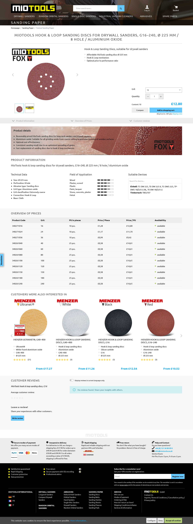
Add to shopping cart (165, 110)
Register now (177, 476)
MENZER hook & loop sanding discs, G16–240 (158, 341)
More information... (78, 520)
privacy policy (124, 485)
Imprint (147, 497)
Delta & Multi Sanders (72, 494)
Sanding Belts (94, 497)
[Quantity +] (161, 96)
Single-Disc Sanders (71, 502)
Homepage (15, 28)
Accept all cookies (173, 520)
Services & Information (123, 508)
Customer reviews (140, 120)
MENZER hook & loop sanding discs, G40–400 (73, 341)
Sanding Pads (94, 508)
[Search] (120, 8)
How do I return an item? (124, 502)
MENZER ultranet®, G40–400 (29, 339)
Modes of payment (121, 497)
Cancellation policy (176, 497)
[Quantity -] (148, 96)
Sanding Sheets (95, 502)
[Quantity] (154, 96)
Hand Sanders (69, 500)
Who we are (118, 494)
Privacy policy (149, 500)
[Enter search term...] (95, 8)
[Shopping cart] (176, 8)
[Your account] (147, 8)
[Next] (77, 74)
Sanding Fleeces (95, 505)
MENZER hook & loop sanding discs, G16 (115, 341)
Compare (140, 110)
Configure (152, 520)
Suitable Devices (137, 174)
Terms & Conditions (159, 497)
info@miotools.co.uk (163, 451)
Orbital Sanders (70, 497)
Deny (161, 520)
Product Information (23, 120)
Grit (133, 89)
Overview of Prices (81, 120)
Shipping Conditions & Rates (125, 505)
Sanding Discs (94, 494)
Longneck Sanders (46, 494)
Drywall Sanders (70, 505)
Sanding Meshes (95, 500)
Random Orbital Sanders (73, 508)
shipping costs (177, 114)
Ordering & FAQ (120, 500)
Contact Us (148, 495)
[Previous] (13, 74)
